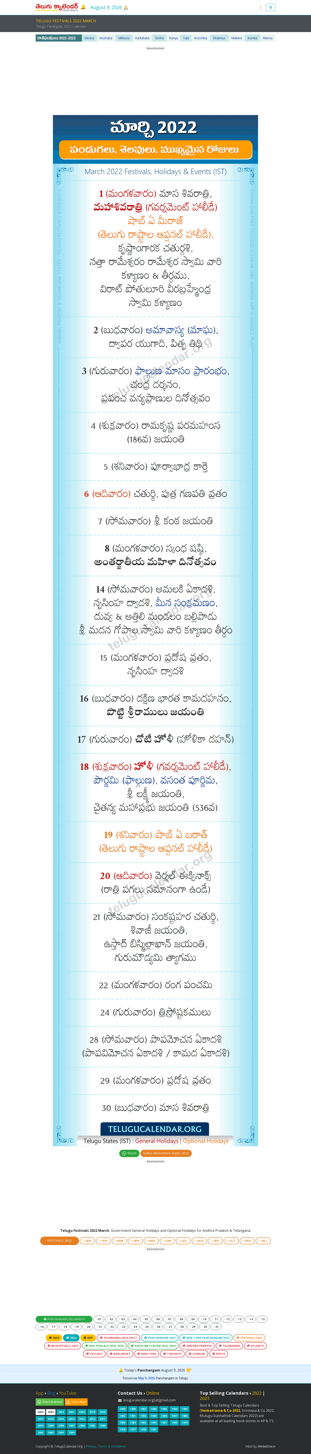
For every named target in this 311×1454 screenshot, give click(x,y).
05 (145, 1319)
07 (168, 1319)
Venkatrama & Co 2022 (220, 1410)
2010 (40, 1425)
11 (215, 1319)
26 (157, 1327)
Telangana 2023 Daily (118, 1338)
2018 (102, 1412)
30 (204, 1327)
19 (76, 1327)
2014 (71, 1418)
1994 (174, 1408)
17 (52, 1327)
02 (110, 1319)
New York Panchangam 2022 (206, 1338)
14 (250, 1319)
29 (192, 1327)
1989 (153, 1415)
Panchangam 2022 (160, 1338)
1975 (153, 1429)
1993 (184, 1408)
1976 (143, 1429)
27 (169, 1327)
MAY (151, 1241)
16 (41, 1327)
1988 (164, 1415)
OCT (231, 1241)
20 (87, 1327)
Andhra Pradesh (197, 1346)
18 (64, 1327)
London (197, 1354)
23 (122, 1327)
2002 (51, 1432)
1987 (174, 1415)
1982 (153, 1422)
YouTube (67, 1393)
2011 (102, 1418)
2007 (71, 1425)
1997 (143, 1408)
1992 (122, 1415)
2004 (102, 1425)
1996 (153, 1408)
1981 (164, 1422)
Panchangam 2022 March (64, 1319)
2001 (61, 1432)
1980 (174, 1422)
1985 (122, 1422)
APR (135, 1241)
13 (238, 1319)
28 (181, 1327)
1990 (143, 1415)
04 (133, 1319)
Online (152, 1393)
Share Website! (52, 1402)
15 (262, 1319)
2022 (71, 1338)
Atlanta (255, 1346)
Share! (129, 1153)
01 (98, 1319)
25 (146, 1327)
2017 (40, 1418)
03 (122, 1319)
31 (216, 1327)
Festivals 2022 (60, 1241)
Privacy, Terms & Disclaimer (106, 1446)
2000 (71, 1432)
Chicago (94, 1354)
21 (99, 1327)
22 (111, 1327)
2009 (51, 1425)
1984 (133, 1422)
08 (180, 1319)
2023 (54, 1338)
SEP (215, 1241)
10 (203, 1319)
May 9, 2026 (146, 1378)
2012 (92, 1418)
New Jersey (119, 1354)
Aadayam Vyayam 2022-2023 (153, 1346)
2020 (82, 1412)
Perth (218, 1354)
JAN (87, 1241)
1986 (184, 1415)
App (88, 1338)
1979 (184, 1422)
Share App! (78, 1402)
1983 (143, 1422)
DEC (263, 1241)
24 (134, 1327)
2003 (40, 1432)
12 (227, 1319)
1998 (133, 1408)
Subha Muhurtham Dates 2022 (166, 1153)
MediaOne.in (266, 1446)
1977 (133, 1429)
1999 (122, 1408)
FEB (103, 1241)
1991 (133, 1415)
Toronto (172, 1354)
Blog (51, 1393)
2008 (61, 1425)
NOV (247, 1241)
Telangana (229, 1346)
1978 (122, 1429)
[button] (271, 7)
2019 (92, 1412)
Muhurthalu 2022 (62, 1346)
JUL (183, 1241)
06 (157, 1319)
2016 (51, 1418)
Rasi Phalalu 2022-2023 (104, 1346)
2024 (40, 1412)
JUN (167, 1241)
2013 (82, 1418)
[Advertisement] (155, 80)
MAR (119, 1241)
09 (192, 1319)
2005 (92, 1425)
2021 (71, 1412)
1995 (164, 1408)
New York (146, 1354)
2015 (61, 1418)
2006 (82, 1425)
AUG (199, 1241)
